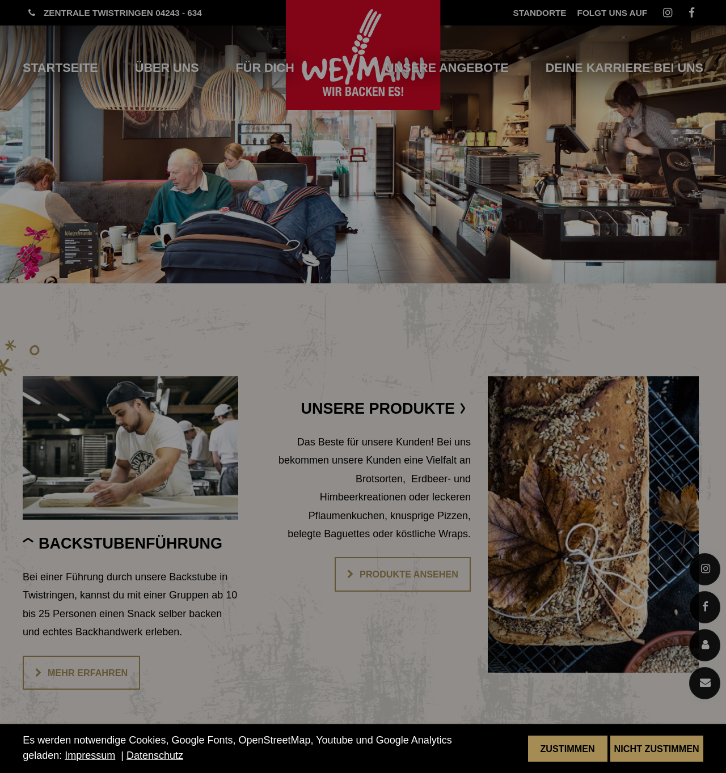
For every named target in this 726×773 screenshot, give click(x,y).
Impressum (90, 755)
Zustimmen (567, 749)
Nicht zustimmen (656, 749)
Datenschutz (154, 755)
